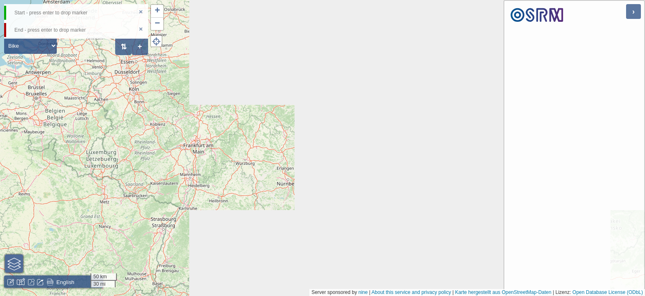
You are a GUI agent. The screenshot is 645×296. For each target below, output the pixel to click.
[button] (157, 11)
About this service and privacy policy (411, 292)
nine (363, 292)
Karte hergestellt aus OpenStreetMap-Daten (503, 292)
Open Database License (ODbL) (608, 292)
